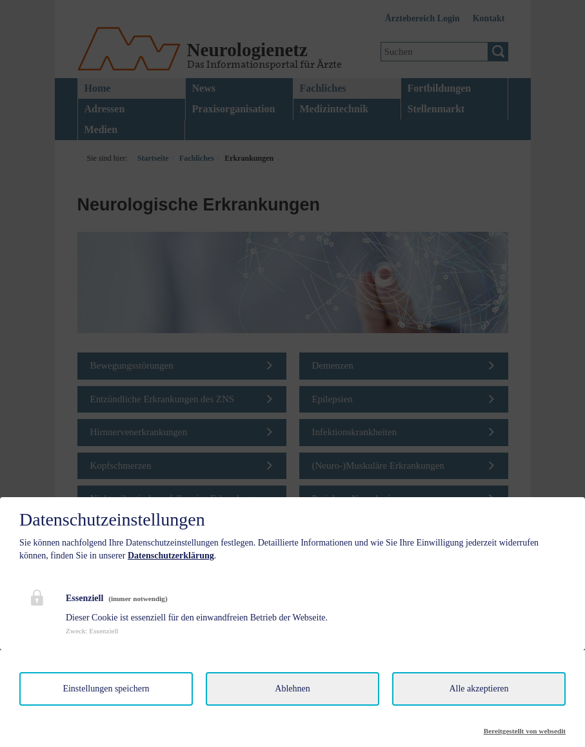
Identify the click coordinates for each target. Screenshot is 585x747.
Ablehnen (292, 688)
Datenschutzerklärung (171, 555)
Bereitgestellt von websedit (525, 731)
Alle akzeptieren (478, 688)
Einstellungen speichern (106, 688)
